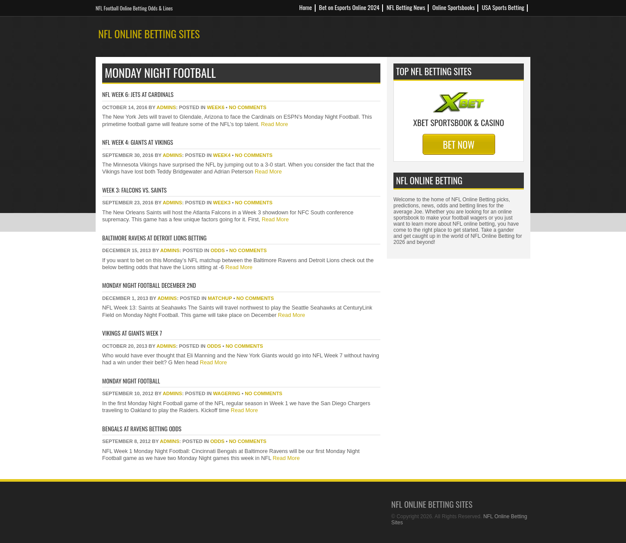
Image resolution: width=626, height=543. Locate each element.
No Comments (247, 107)
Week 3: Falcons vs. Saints (134, 189)
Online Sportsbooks (453, 7)
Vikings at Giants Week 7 (132, 332)
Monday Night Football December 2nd (149, 285)
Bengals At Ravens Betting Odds (141, 428)
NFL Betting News (405, 7)
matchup (220, 298)
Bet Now (459, 144)
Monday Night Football (131, 380)
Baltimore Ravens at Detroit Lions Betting (154, 237)
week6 (215, 107)
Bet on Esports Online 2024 (349, 7)
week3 (221, 202)
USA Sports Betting (503, 7)
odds (217, 250)
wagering (226, 393)
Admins (166, 107)
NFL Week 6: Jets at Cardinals (137, 94)
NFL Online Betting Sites (149, 33)
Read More (274, 124)
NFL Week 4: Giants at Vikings (137, 142)
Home (305, 7)
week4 (221, 155)
